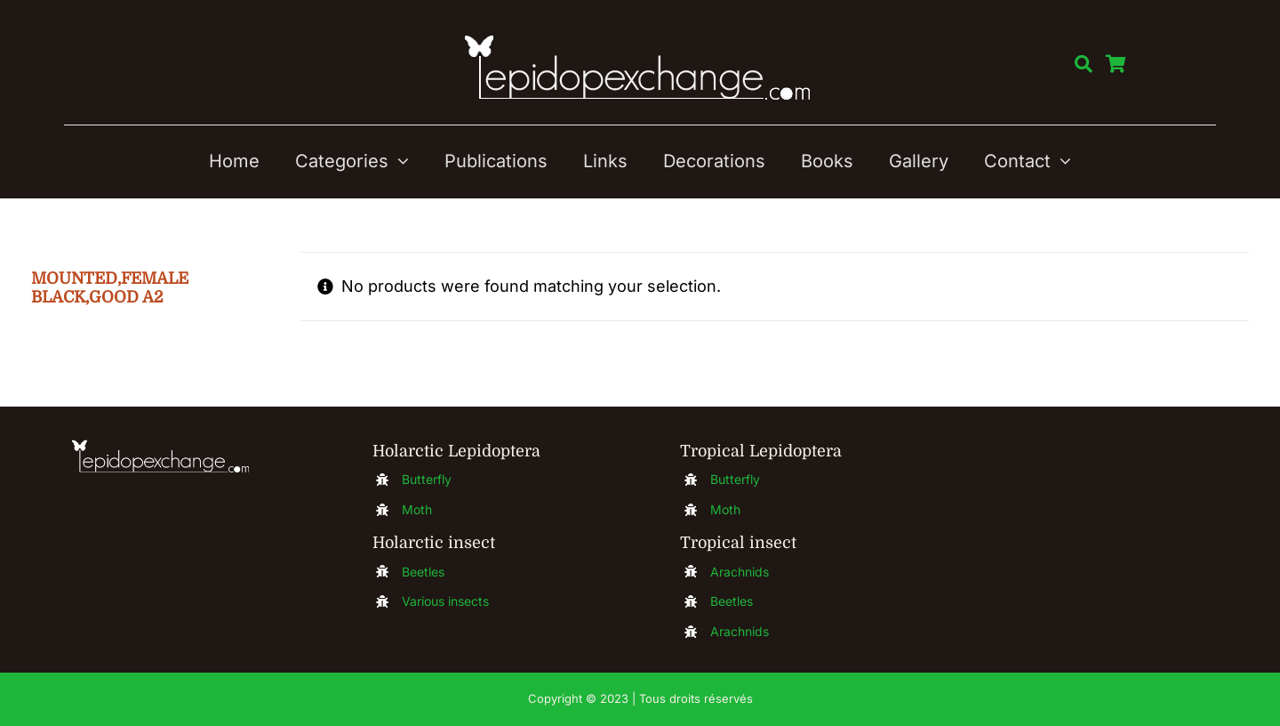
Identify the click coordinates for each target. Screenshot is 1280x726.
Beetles (423, 571)
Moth (417, 509)
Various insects (445, 601)
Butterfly (427, 479)
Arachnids (739, 571)
